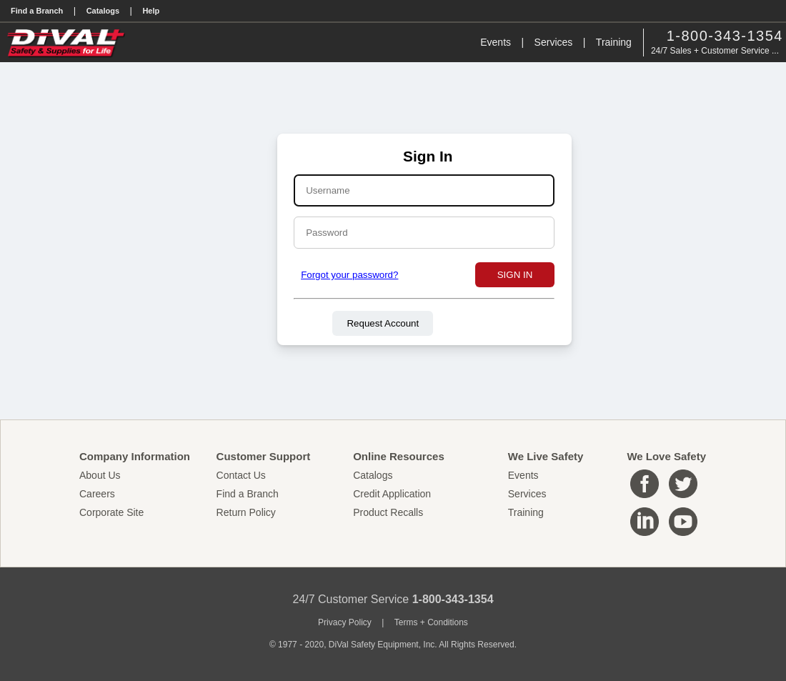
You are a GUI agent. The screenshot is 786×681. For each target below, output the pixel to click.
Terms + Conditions (431, 622)
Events (495, 42)
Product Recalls (388, 512)
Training (614, 42)
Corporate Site (111, 512)
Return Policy (246, 512)
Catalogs (102, 10)
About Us (100, 475)
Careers (97, 493)
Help (150, 10)
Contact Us (241, 475)
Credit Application (392, 493)
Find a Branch (37, 10)
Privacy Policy (345, 622)
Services (553, 42)
